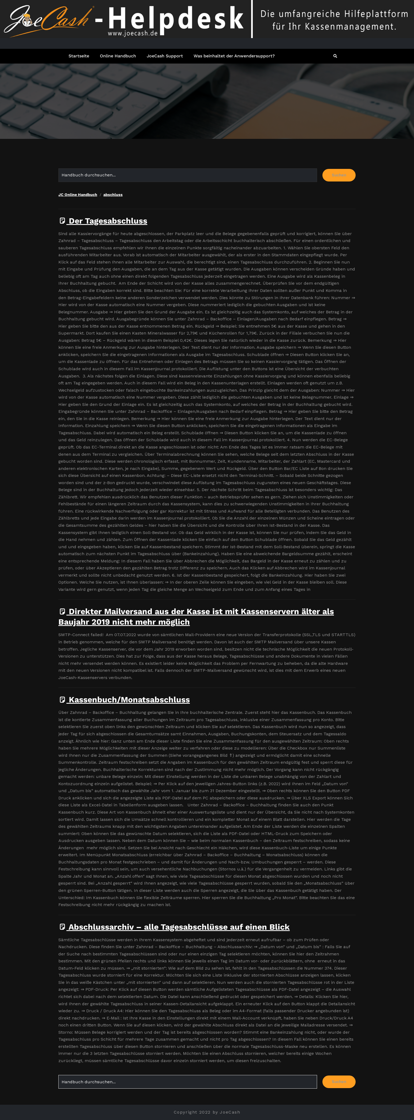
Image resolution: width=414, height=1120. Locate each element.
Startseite (79, 55)
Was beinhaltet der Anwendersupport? (234, 55)
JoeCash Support (165, 55)
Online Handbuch (118, 55)
